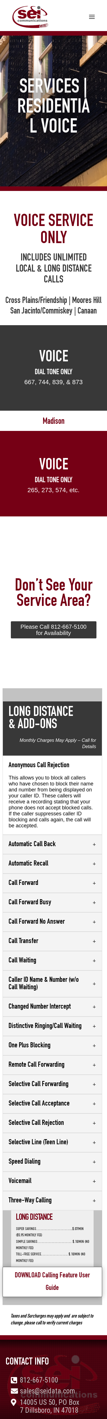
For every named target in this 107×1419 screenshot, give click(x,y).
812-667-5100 (39, 1380)
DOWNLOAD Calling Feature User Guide (52, 1282)
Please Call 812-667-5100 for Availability (53, 630)
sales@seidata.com (47, 1391)
